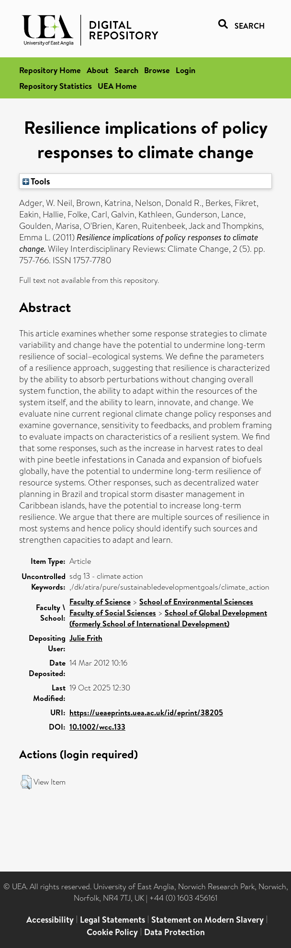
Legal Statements (112, 920)
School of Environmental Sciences (196, 601)
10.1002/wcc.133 (97, 727)
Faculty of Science (100, 601)
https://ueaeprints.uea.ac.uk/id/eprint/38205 (146, 712)
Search (126, 70)
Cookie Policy (112, 932)
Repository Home (50, 70)
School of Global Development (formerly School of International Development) (168, 618)
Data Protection (174, 932)
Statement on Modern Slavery (207, 920)
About (98, 70)
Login (185, 70)
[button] (26, 782)
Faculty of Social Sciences (112, 612)
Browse (157, 70)
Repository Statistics (55, 85)
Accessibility (50, 920)
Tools (36, 181)
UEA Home (117, 85)
